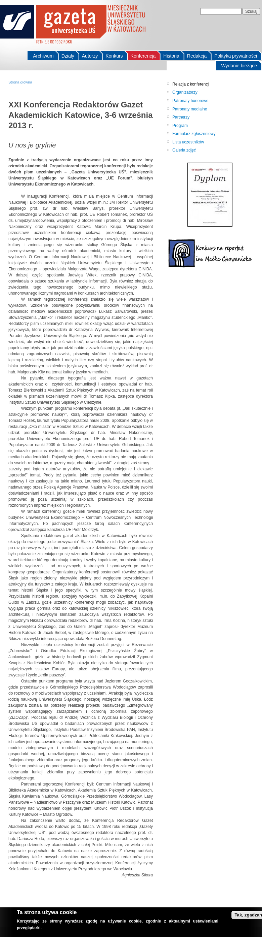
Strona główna (20, 82)
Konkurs (114, 56)
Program (180, 125)
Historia (171, 56)
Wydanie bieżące (239, 65)
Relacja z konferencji (191, 84)
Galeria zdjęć (184, 150)
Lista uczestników (188, 142)
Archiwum (43, 56)
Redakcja (197, 56)
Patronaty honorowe (190, 100)
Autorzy (90, 56)
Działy (67, 56)
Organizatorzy (185, 92)
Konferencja (143, 56)
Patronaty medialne (189, 109)
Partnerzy (180, 117)
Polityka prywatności (235, 56)
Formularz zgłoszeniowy (194, 133)
